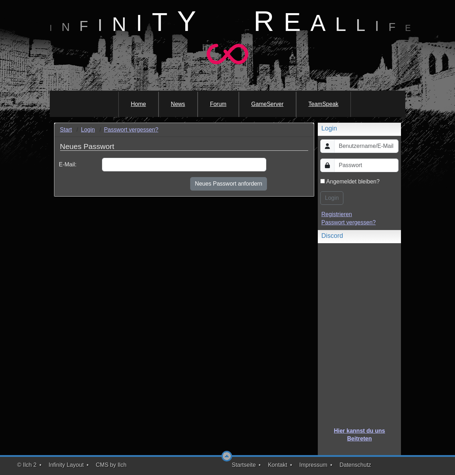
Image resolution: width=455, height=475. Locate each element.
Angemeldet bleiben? (350, 181)
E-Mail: (68, 164)
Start (66, 130)
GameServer (267, 104)
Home (138, 104)
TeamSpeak (324, 104)
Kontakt (277, 465)
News (178, 104)
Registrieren (336, 214)
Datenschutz (355, 465)
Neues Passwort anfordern (228, 184)
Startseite (244, 465)
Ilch (122, 465)
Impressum (313, 465)
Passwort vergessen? (131, 130)
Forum (218, 104)
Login (88, 130)
